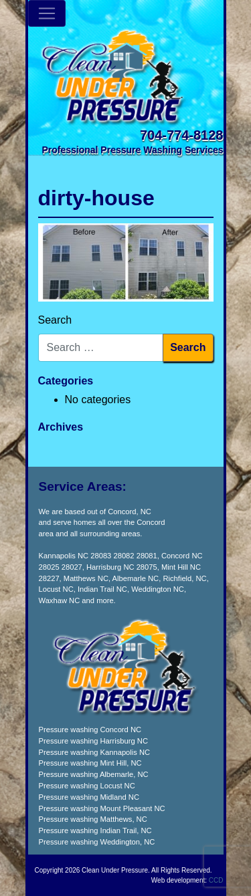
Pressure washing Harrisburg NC (94, 741)
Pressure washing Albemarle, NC (94, 774)
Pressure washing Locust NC (87, 786)
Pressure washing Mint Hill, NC (90, 763)
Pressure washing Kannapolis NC (95, 752)
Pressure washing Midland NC (89, 797)
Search (55, 320)
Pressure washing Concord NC (90, 729)
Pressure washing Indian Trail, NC (95, 830)
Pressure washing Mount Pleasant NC (102, 808)
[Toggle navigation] (47, 13)
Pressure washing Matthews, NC (93, 819)
